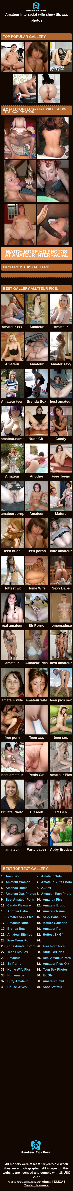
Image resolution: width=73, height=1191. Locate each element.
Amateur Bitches (19, 934)
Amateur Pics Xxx (56, 963)
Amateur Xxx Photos (21, 893)
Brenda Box (16, 928)
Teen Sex (12, 876)
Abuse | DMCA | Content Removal (44, 1183)
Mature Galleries (55, 923)
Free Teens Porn (19, 940)
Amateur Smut (53, 981)
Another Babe (17, 911)
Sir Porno (14, 963)
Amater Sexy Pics (20, 917)
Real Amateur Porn (57, 958)
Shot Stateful (52, 987)
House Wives (17, 987)
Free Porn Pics (54, 946)
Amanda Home (16, 888)
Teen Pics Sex (17, 952)
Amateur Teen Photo (56, 893)
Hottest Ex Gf (52, 934)
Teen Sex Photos (55, 969)
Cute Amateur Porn (21, 946)
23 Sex (46, 888)
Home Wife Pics (19, 969)
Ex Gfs (48, 975)
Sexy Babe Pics (54, 917)
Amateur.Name (54, 911)
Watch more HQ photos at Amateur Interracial (36, 253)
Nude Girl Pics (53, 952)
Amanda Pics (52, 899)
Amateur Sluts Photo (56, 882)
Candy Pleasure (19, 905)
